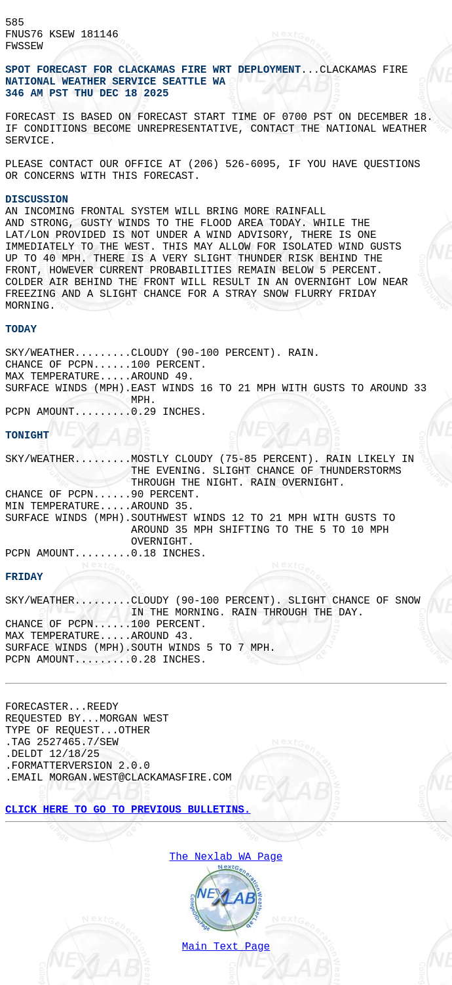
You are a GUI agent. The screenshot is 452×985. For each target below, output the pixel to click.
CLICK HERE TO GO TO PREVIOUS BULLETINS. (127, 810)
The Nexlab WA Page (226, 857)
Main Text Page (226, 947)
